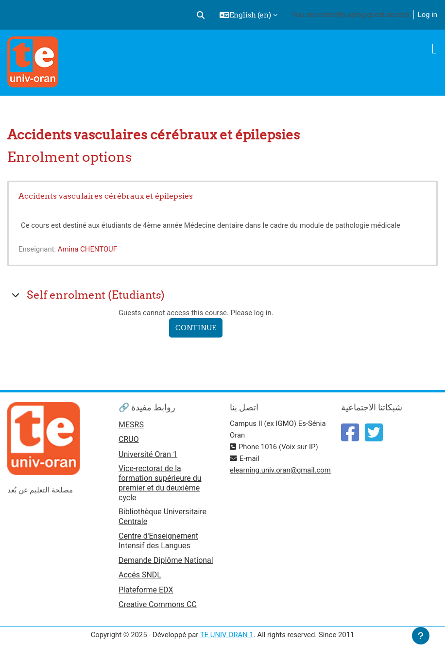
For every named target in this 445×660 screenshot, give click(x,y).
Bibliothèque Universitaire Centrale (162, 516)
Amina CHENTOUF (87, 249)
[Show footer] (420, 635)
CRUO (129, 439)
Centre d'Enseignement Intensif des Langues (158, 540)
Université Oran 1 (148, 454)
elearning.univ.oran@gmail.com (280, 470)
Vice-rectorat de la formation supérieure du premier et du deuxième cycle (160, 483)
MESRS (131, 424)
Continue (195, 327)
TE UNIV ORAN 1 (227, 634)
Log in (427, 14)
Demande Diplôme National (166, 560)
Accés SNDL (140, 574)
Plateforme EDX (146, 589)
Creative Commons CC (158, 604)
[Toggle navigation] (434, 48)
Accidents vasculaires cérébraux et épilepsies (105, 196)
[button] (200, 15)
